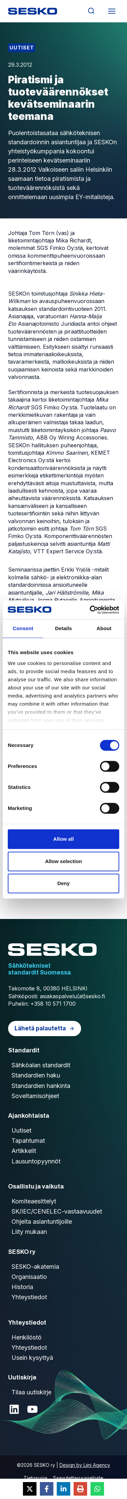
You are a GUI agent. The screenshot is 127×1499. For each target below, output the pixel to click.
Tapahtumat (28, 1140)
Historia (22, 1286)
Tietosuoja (35, 1478)
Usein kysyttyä (32, 1357)
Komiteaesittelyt (33, 1201)
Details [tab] (63, 628)
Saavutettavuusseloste (78, 1478)
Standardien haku (35, 1075)
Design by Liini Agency (84, 1465)
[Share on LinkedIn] (63, 1489)
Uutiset (21, 47)
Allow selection (63, 861)
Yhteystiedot (29, 1297)
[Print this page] (80, 1489)
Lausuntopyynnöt (35, 1161)
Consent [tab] (23, 628)
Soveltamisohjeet (35, 1095)
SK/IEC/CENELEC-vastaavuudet (56, 1211)
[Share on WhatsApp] (97, 1489)
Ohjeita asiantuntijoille (41, 1221)
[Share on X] (29, 1489)
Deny (63, 883)
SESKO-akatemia (35, 1266)
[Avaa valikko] (111, 11)
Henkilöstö (26, 1337)
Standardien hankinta (40, 1085)
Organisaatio (29, 1276)
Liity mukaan (29, 1231)
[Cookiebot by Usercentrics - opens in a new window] (90, 609)
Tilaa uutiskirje (31, 1392)
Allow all (63, 839)
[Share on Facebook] (46, 1489)
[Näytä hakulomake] (91, 11)
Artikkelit (23, 1150)
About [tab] (104, 628)
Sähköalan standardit (40, 1065)
